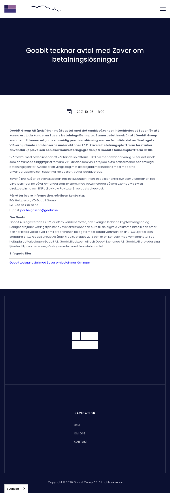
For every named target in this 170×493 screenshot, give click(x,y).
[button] (160, 8)
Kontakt (81, 441)
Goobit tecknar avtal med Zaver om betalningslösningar (49, 262)
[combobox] (16, 488)
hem (77, 425)
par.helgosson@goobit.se (39, 210)
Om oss (80, 433)
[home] (10, 9)
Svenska (13, 489)
